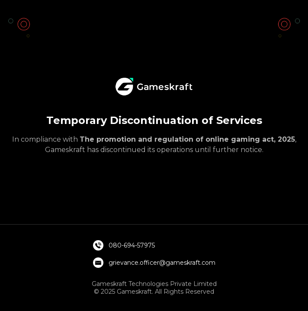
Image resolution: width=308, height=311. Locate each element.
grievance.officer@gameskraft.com (162, 263)
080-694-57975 (132, 245)
